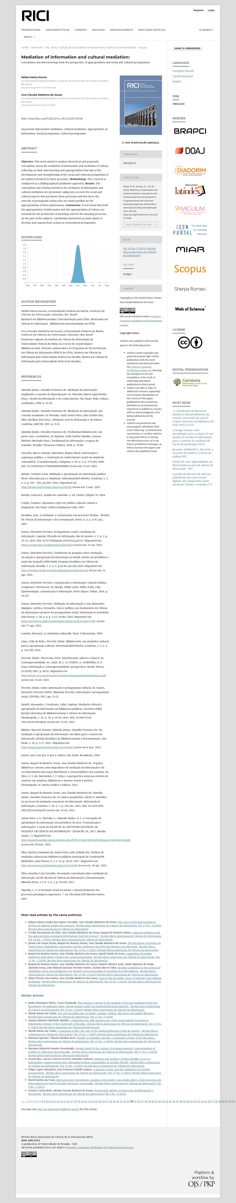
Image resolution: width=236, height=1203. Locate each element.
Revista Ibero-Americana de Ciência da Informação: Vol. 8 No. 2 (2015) (84, 1094)
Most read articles (151, 29)
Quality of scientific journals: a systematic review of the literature (116, 1038)
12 (54, 1101)
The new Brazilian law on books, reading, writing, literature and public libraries (106, 1013)
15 (64, 1101)
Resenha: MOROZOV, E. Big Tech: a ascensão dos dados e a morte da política (193, 453)
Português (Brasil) (183, 71)
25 (100, 1101)
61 (226, 1101)
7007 (184, 456)
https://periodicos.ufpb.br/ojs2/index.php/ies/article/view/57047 (58, 621)
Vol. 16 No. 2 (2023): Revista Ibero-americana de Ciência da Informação (90, 47)
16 (68, 1101)
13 (57, 1101)
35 (135, 1101)
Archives (98, 29)
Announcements (121, 29)
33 (128, 1101)
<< (22, 1101)
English (177, 81)
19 (79, 1101)
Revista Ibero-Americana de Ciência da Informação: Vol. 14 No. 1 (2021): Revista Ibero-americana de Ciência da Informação (95, 937)
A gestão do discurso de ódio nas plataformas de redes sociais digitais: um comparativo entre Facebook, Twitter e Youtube (192, 479)
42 (159, 1101)
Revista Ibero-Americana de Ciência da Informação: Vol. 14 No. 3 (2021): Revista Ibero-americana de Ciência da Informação (93, 972)
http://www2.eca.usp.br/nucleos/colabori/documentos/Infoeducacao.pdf (63, 675)
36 (138, 1101)
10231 (201, 444)
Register (199, 10)
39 (149, 1101)
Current (81, 29)
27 (107, 1101)
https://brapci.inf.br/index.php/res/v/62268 (46, 487)
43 (163, 1101)
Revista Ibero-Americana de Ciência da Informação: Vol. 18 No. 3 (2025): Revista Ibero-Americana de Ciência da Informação (93, 948)
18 (75, 1101)
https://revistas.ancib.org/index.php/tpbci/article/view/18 (54, 570)
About (28, 36)
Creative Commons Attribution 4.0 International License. (100, 1147)
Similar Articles (32, 995)
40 (152, 1101)
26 (103, 1101)
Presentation (30, 29)
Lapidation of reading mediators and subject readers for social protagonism (90, 955)
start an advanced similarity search (58, 1109)
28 (110, 1101)
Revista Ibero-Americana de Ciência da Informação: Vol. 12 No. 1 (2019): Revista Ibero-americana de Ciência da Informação (95, 1025)
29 (114, 1101)
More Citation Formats (138, 224)
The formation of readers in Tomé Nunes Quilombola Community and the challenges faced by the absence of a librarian (94, 944)
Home (25, 47)
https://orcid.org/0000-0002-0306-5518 (38, 88)
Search (205, 29)
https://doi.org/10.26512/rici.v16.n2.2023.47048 (55, 118)
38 (145, 1101)
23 (93, 1101)
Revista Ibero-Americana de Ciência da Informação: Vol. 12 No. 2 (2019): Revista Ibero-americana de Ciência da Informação (94, 1008)
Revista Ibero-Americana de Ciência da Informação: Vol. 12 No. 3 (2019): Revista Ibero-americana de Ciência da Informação (94, 1064)
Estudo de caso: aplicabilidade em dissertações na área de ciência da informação (193, 465)
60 (223, 1101)
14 (61, 1101)
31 (121, 1101)
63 (233, 1101)
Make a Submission (187, 48)
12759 (190, 425)
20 (82, 1101)
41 (156, 1101)
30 (117, 1101)
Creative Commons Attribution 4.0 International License (141, 321)
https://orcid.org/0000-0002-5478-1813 (38, 105)
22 (89, 1101)
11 (50, 1101)
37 (142, 1101)
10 (47, 1101)
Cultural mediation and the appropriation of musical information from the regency (94, 934)
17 (72, 1101)
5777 (210, 484)
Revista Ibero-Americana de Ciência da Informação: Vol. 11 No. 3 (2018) (70, 1016)
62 (230, 1101)
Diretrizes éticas (57, 29)
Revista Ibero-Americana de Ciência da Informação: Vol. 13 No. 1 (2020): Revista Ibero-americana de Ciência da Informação (94, 958)
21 (86, 1101)
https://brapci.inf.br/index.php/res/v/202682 (47, 747)
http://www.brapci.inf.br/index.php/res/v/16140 (49, 865)
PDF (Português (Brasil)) (142, 142)
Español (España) (183, 76)
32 (124, 1101)
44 (166, 1101)
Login (211, 10)
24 (96, 1101)
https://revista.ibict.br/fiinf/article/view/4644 (47, 545)
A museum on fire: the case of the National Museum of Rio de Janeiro (99, 1030)
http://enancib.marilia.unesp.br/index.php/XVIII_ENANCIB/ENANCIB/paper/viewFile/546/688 (75, 840)
